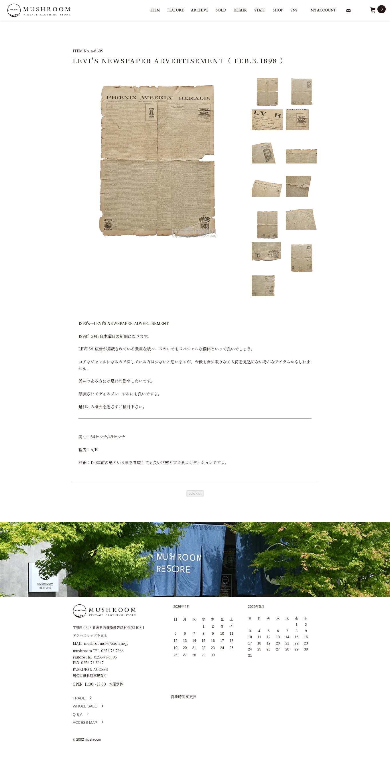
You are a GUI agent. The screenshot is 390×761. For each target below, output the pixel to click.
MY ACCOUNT (323, 10)
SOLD (221, 10)
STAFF (259, 10)
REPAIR (240, 10)
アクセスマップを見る (90, 635)
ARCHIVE (199, 10)
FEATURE (175, 10)
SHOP (278, 10)
